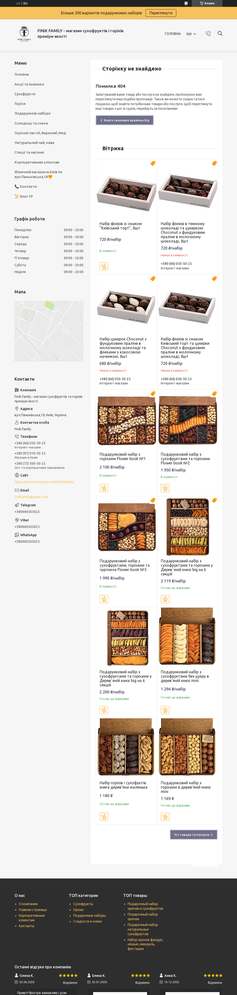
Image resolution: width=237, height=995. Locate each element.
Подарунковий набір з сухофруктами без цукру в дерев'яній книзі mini (185, 676)
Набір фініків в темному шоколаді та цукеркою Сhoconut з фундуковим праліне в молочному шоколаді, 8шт (183, 232)
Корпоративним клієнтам (37, 162)
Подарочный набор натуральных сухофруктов (143, 929)
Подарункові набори (33, 113)
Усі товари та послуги (191, 834)
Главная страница (33, 910)
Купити (104, 266)
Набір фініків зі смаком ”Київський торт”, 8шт (121, 225)
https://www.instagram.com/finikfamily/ (44, 482)
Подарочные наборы (89, 915)
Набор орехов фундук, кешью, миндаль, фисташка (145, 944)
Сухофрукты (83, 904)
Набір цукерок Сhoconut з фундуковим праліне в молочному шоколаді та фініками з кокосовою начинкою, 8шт (123, 348)
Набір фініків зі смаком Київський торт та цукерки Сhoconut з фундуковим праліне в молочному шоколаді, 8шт (185, 348)
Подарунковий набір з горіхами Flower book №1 (123, 456)
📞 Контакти (26, 186)
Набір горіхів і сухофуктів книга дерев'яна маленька (124, 785)
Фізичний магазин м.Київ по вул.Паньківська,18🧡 (38, 174)
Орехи (78, 910)
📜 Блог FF (24, 196)
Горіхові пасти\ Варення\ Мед (40, 133)
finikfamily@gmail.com (31, 497)
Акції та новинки (29, 84)
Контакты (26, 926)
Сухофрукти (25, 94)
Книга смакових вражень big (126, 120)
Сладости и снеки (87, 921)
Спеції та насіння (29, 152)
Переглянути (160, 13)
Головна (22, 74)
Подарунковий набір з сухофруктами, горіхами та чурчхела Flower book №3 (125, 565)
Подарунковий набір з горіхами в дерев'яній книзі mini (186, 787)
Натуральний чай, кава (34, 143)
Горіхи (20, 104)
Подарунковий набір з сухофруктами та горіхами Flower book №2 (185, 458)
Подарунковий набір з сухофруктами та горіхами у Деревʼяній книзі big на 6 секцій (187, 567)
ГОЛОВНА (173, 34)
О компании (28, 904)
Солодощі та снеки (31, 123)
